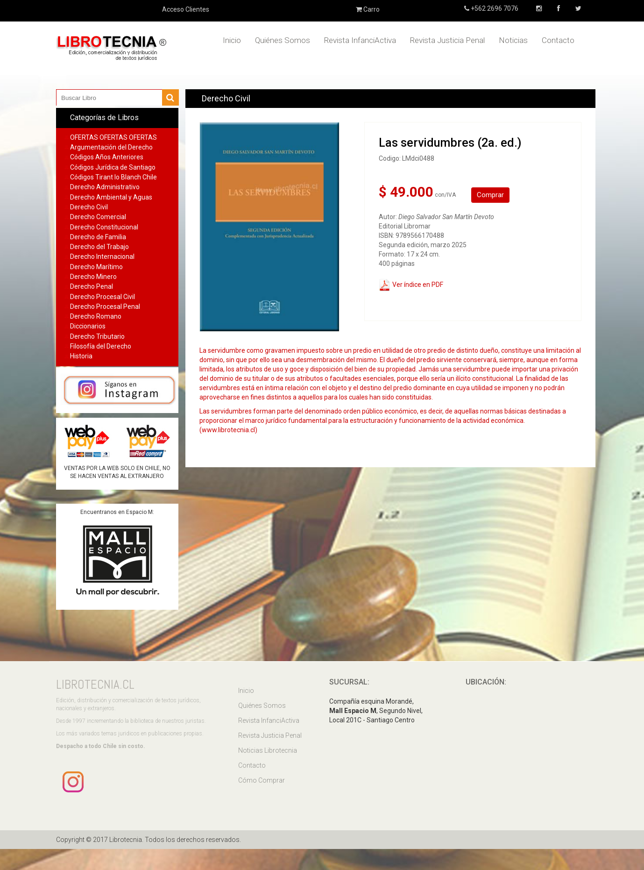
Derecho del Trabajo (99, 246)
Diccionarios (88, 326)
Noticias (513, 40)
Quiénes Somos (282, 40)
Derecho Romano (95, 316)
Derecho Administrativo (105, 187)
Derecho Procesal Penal (105, 306)
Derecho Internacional (102, 256)
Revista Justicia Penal (447, 40)
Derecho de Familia (98, 237)
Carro (368, 9)
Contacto (558, 40)
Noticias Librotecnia (267, 750)
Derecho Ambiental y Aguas (111, 197)
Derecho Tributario (97, 336)
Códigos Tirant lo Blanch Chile (113, 177)
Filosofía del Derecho (100, 346)
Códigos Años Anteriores (106, 157)
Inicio (232, 40)
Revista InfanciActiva (360, 40)
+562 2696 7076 (493, 8)
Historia (81, 356)
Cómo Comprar (261, 780)
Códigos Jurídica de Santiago (113, 167)
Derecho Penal (91, 286)
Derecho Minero (93, 276)
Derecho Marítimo (96, 267)
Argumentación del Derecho (111, 147)
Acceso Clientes (185, 9)
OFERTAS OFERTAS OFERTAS (113, 137)
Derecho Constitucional (104, 227)
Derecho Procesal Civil (102, 296)
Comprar (490, 195)
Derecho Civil (89, 207)
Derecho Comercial (98, 217)
